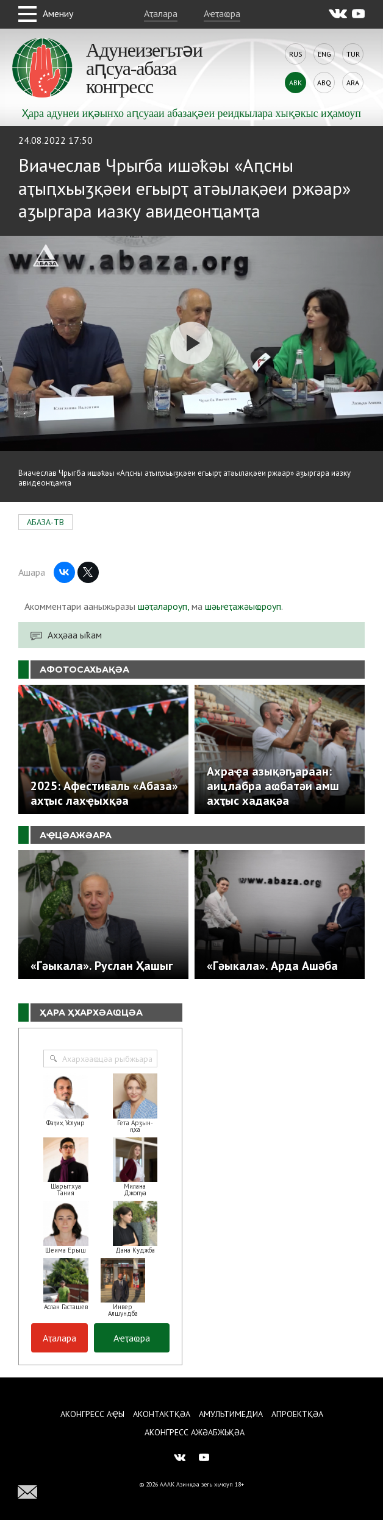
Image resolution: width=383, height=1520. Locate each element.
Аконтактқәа (161, 1414)
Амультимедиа (231, 1414)
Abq (324, 82)
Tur (353, 53)
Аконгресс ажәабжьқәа (195, 1432)
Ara (352, 82)
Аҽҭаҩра (222, 13)
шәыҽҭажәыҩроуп (243, 606)
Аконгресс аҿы (92, 1414)
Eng (324, 53)
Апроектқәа (297, 1414)
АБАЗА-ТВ (45, 522)
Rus (295, 53)
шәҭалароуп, (163, 606)
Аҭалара (160, 13)
